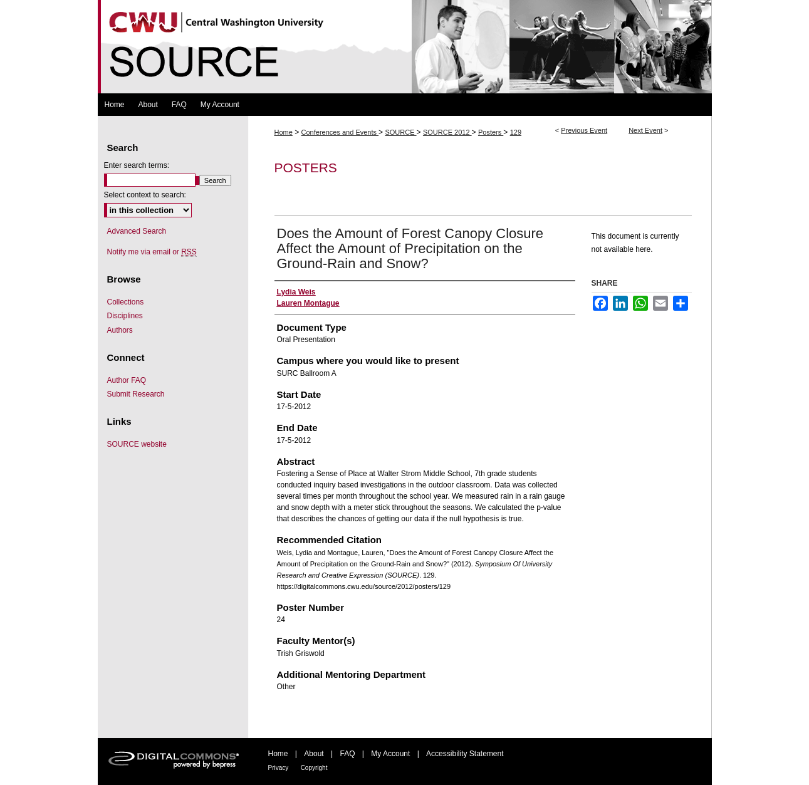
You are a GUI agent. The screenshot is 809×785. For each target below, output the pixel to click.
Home (283, 132)
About (313, 753)
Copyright (314, 767)
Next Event (645, 130)
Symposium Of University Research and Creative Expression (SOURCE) (405, 46)
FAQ (347, 753)
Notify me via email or (152, 251)
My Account (390, 753)
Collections (125, 302)
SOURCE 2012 (447, 132)
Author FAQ (127, 380)
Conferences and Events (340, 132)
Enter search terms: (137, 165)
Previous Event (584, 130)
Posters (490, 132)
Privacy (278, 767)
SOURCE (400, 132)
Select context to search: (145, 194)
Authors (120, 330)
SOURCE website (137, 444)
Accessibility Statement (464, 753)
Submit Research (136, 394)
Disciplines (125, 315)
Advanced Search (137, 231)
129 (515, 132)
